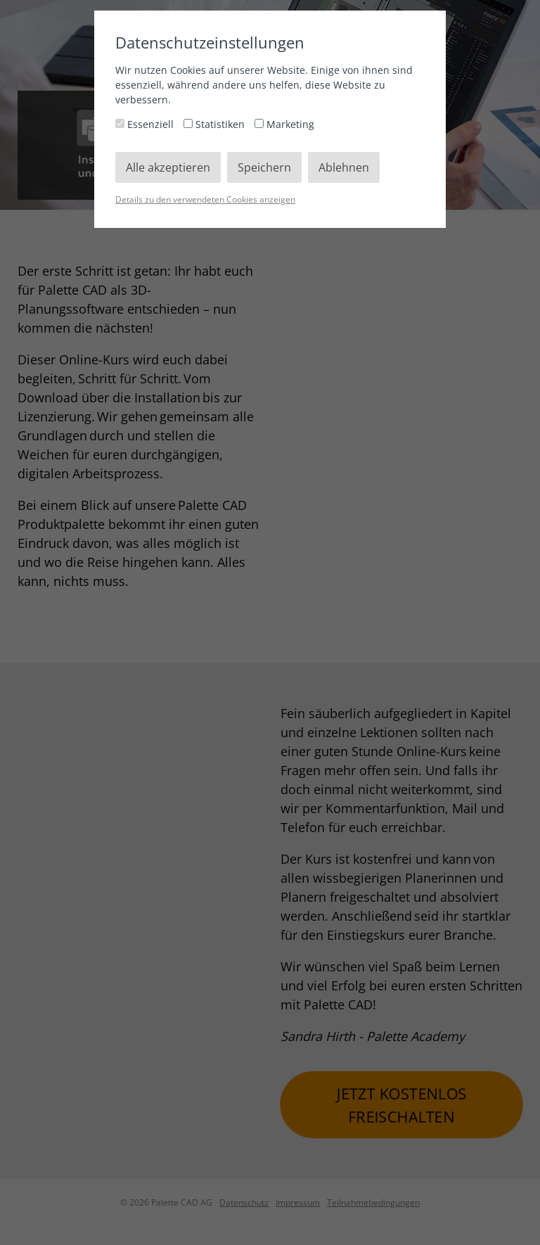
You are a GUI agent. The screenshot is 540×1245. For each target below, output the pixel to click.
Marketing (284, 124)
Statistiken (216, 124)
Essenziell (145, 124)
